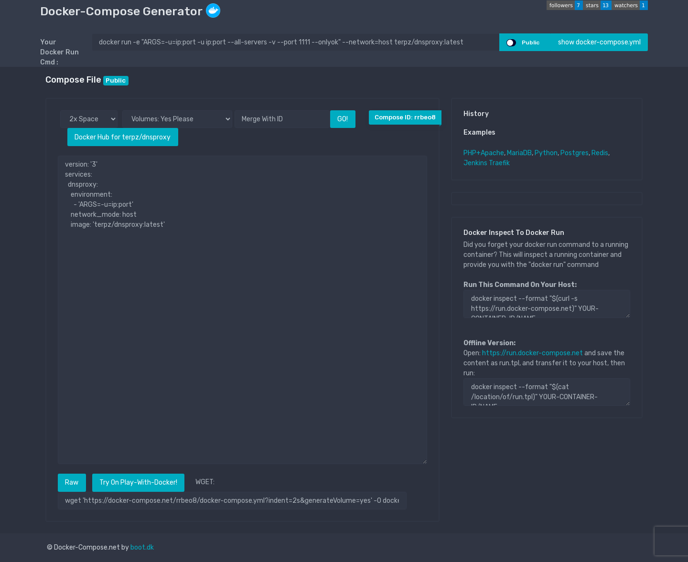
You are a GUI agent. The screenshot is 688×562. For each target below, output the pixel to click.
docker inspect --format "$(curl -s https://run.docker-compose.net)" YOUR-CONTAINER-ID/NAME (546, 304)
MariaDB (519, 153)
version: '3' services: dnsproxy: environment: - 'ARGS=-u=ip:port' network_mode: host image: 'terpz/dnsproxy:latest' (243, 310)
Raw (71, 482)
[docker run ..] (296, 42)
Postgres (574, 153)
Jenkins (475, 163)
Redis (599, 153)
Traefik (499, 163)
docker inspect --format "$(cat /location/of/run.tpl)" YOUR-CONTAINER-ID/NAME (546, 392)
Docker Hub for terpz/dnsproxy (123, 137)
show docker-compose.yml (599, 42)
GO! (342, 119)
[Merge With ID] (282, 119)
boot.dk (142, 547)
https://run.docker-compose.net (532, 353)
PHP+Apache (483, 153)
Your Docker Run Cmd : (59, 52)
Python (546, 153)
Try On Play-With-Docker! (138, 482)
